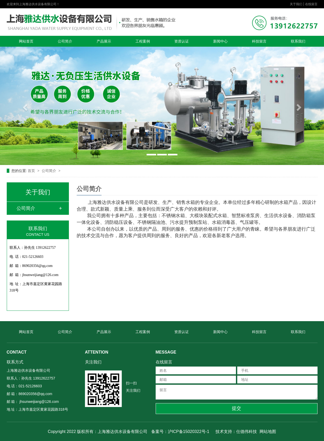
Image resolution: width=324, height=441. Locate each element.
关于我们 (296, 4)
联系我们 (298, 41)
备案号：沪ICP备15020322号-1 (180, 431)
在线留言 (311, 4)
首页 (32, 171)
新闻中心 (220, 41)
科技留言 (259, 41)
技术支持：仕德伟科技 (236, 431)
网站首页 (26, 41)
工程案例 (142, 41)
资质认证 (181, 41)
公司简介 (65, 41)
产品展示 (104, 41)
